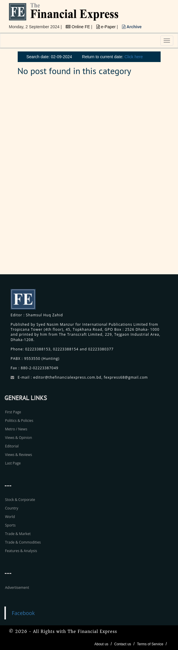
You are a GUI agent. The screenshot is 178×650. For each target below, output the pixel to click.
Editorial (12, 446)
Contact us (122, 644)
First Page (13, 412)
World (10, 516)
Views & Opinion (18, 437)
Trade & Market (18, 533)
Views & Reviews (18, 454)
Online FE (78, 26)
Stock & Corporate (20, 499)
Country (11, 508)
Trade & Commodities (23, 542)
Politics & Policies (19, 420)
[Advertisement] (134, 178)
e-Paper (106, 26)
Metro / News (16, 429)
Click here (133, 56)
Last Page (13, 463)
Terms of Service (150, 644)
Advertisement (17, 587)
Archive (132, 26)
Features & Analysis (21, 550)
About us (101, 644)
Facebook (23, 612)
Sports (10, 525)
